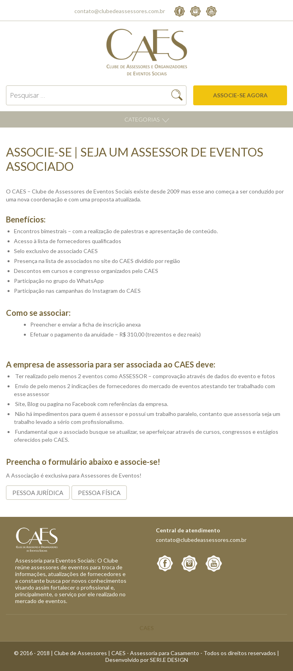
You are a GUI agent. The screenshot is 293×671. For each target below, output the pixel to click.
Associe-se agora (240, 95)
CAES (147, 628)
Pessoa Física (99, 492)
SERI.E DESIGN (169, 659)
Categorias (142, 119)
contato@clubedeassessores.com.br (119, 11)
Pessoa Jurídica (37, 492)
